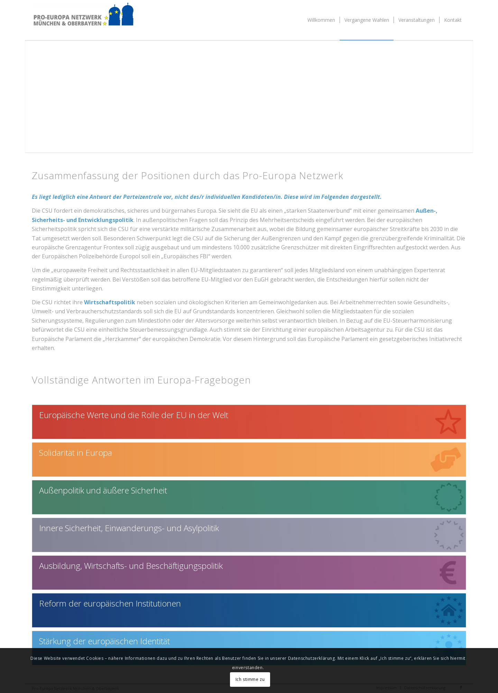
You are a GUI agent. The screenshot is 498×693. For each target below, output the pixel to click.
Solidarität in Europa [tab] (75, 452)
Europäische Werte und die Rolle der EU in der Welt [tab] (133, 415)
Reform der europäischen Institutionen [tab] (110, 603)
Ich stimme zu (250, 679)
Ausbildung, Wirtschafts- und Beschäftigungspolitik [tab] (131, 565)
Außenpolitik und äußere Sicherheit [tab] (103, 490)
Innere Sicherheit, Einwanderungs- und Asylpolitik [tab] (129, 528)
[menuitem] (321, 20)
